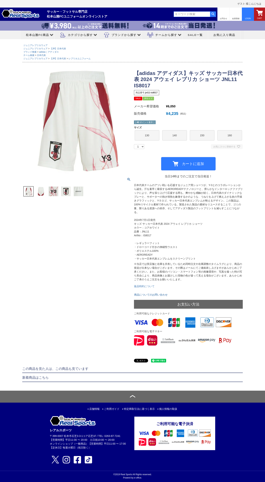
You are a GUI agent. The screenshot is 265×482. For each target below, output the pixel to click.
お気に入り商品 (224, 34)
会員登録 (235, 18)
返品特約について (144, 286)
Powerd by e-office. (132, 477)
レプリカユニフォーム (80, 58)
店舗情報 (94, 408)
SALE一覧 (195, 34)
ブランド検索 (30, 52)
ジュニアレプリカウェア (35, 45)
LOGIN (248, 18)
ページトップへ (132, 397)
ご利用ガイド (111, 408)
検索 (213, 14)
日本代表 (41, 55)
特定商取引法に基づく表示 (139, 408)
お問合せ (223, 18)
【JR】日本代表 (58, 48)
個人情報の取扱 (168, 408)
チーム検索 (28, 55)
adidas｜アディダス (49, 52)
